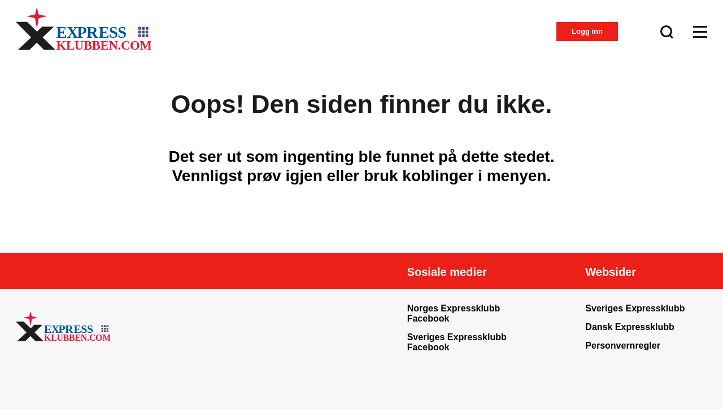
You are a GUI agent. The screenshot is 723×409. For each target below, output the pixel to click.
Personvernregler (622, 345)
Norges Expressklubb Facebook (453, 313)
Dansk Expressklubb (629, 327)
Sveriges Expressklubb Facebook (457, 342)
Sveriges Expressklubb (635, 308)
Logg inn (587, 31)
